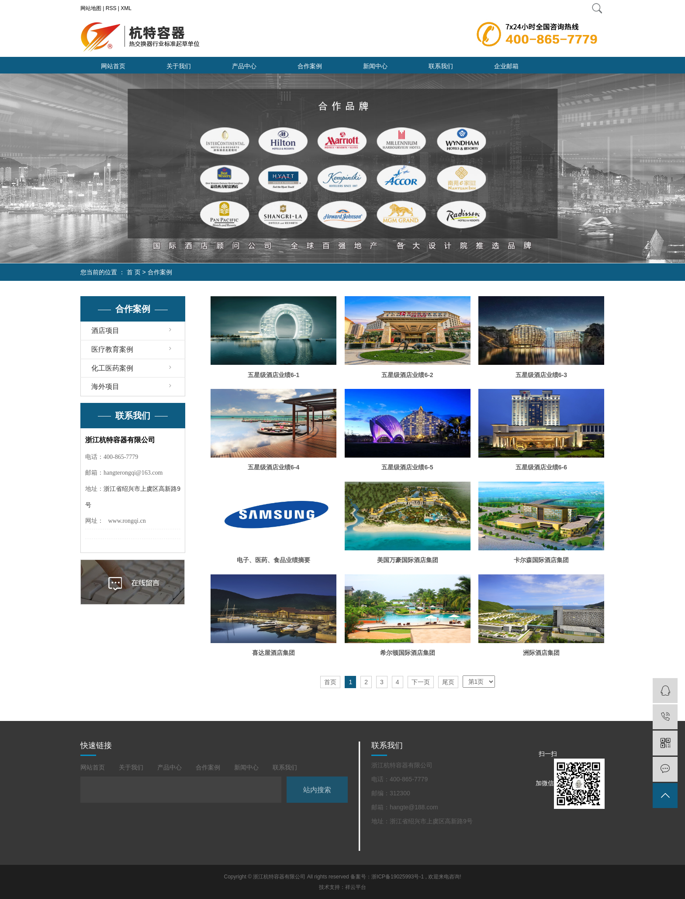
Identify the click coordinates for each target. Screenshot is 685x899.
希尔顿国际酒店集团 (407, 652)
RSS (111, 8)
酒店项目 (105, 330)
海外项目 (105, 386)
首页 (330, 682)
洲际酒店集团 (541, 652)
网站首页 (113, 66)
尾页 (448, 682)
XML (126, 8)
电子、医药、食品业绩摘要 (273, 559)
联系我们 (441, 66)
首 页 (134, 272)
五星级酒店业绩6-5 (407, 467)
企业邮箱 (506, 66)
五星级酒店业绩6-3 (541, 374)
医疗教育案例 (112, 349)
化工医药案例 (112, 368)
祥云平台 (355, 887)
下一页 (421, 682)
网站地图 (90, 8)
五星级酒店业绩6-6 (541, 467)
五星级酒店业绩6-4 (273, 467)
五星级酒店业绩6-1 (273, 374)
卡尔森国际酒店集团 (541, 559)
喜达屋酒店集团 (273, 652)
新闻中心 (375, 66)
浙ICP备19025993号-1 (397, 877)
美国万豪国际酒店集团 (407, 559)
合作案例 (310, 66)
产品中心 (244, 66)
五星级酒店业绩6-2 (407, 374)
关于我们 (178, 66)
